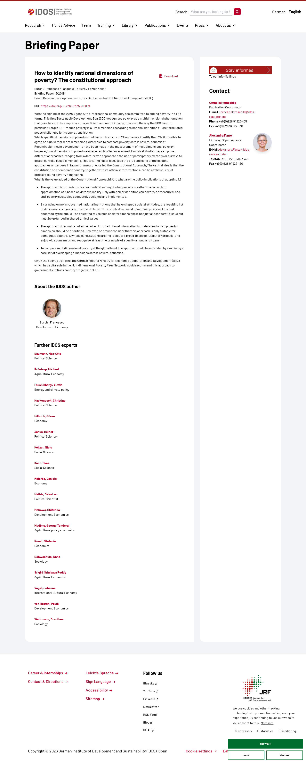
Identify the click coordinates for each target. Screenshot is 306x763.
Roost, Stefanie (45, 541)
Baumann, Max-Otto (47, 353)
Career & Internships (47, 672)
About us (223, 25)
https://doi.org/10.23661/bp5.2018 (65, 106)
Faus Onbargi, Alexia (48, 385)
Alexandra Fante (220, 135)
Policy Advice (63, 25)
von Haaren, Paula (46, 603)
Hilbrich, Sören (44, 416)
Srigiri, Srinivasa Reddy (50, 572)
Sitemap (95, 698)
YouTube (150, 691)
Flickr (148, 730)
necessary (243, 731)
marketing (287, 731)
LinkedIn (150, 699)
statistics (265, 731)
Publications (155, 25)
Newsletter (151, 706)
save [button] (246, 755)
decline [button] (284, 755)
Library (128, 25)
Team (86, 25)
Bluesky (150, 683)
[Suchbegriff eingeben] (211, 11)
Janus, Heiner (43, 431)
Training (104, 25)
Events (183, 25)
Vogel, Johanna (44, 588)
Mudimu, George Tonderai (51, 525)
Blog (147, 722)
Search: (182, 11)
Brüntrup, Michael (46, 369)
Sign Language (100, 681)
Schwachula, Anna (47, 556)
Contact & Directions (48, 681)
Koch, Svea (41, 463)
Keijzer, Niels (43, 447)
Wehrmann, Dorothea (48, 619)
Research (33, 25)
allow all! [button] (265, 743)
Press (200, 25)
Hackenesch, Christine (50, 400)
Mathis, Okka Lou (46, 494)
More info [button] (267, 723)
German (279, 11)
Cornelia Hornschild (222, 102)
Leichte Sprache (102, 672)
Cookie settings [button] (201, 751)
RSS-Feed (150, 714)
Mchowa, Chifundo (47, 510)
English (295, 11)
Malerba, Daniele (45, 478)
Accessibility (99, 690)
